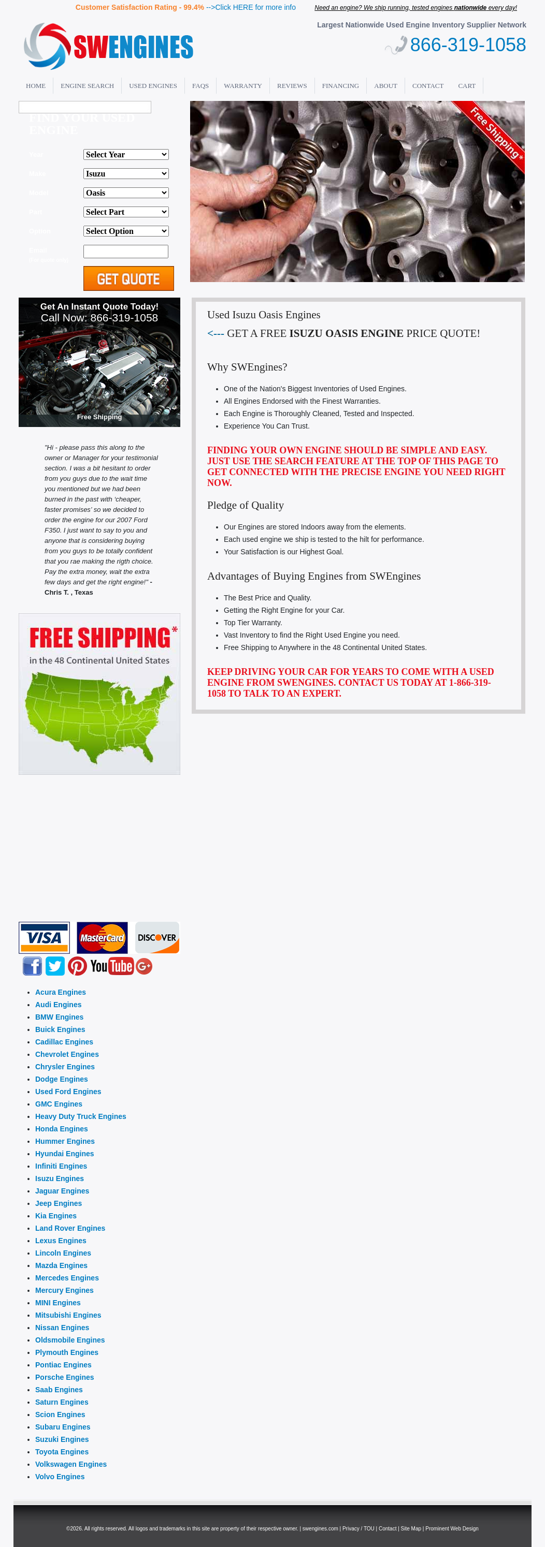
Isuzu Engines (59, 1178)
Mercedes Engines (67, 1278)
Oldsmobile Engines (70, 1340)
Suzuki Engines (62, 1439)
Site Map (411, 1528)
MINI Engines (58, 1303)
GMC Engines (58, 1104)
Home (36, 86)
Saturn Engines (62, 1402)
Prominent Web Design (452, 1528)
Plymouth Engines (66, 1352)
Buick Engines (60, 1029)
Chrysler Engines (65, 1067)
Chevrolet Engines (67, 1054)
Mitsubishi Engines (68, 1315)
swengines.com (320, 1528)
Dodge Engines (61, 1079)
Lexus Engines (61, 1240)
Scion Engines (60, 1414)
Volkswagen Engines (71, 1464)
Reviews (292, 86)
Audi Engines (58, 1004)
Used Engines (153, 86)
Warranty (243, 86)
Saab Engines (59, 1390)
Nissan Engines (62, 1327)
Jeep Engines (58, 1203)
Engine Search (87, 86)
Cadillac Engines (64, 1042)
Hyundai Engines (64, 1154)
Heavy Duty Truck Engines (80, 1116)
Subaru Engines (63, 1427)
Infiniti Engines (61, 1166)
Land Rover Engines (70, 1228)
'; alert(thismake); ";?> (126, 192)
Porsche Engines (64, 1377)
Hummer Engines (65, 1141)
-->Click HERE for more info (251, 7)
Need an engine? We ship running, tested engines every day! (415, 7)
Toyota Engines (62, 1452)
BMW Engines (59, 1017)
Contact (427, 86)
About (385, 86)
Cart (467, 86)
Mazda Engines (61, 1265)
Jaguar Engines (62, 1191)
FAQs (200, 86)
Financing (341, 86)
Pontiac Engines (63, 1365)
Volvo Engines (59, 1476)
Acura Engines (60, 992)
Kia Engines (56, 1216)
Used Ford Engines (68, 1091)
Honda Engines (61, 1129)
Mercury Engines (64, 1290)
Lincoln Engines (63, 1253)
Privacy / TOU (358, 1528)
